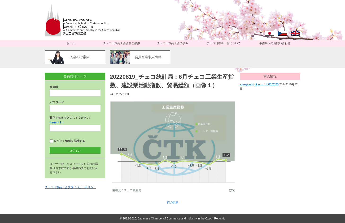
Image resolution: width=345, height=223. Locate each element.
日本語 (269, 33)
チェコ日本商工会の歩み (172, 43)
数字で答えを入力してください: (70, 117)
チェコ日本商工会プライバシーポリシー (70, 187)
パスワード (57, 102)
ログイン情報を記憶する (67, 141)
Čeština (282, 33)
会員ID (54, 87)
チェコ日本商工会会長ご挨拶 (121, 43)
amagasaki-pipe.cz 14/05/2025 (259, 84)
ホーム (70, 43)
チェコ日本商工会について (224, 43)
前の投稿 (172, 202)
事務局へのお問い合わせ (274, 43)
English (295, 33)
